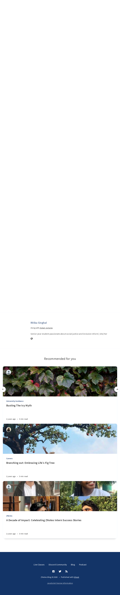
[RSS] (66, 571)
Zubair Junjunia (46, 328)
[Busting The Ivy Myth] (60, 413)
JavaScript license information (60, 583)
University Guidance (14, 401)
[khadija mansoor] (8, 429)
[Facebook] (53, 571)
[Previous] (3, 389)
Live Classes (39, 564)
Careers (9, 458)
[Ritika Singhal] (19, 328)
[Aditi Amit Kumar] (8, 487)
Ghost (76, 577)
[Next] (117, 389)
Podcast (82, 564)
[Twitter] (60, 571)
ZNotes (9, 516)
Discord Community (58, 564)
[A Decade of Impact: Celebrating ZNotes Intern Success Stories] (60, 528)
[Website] (32, 338)
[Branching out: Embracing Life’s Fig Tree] (60, 471)
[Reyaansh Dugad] (8, 372)
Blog (73, 564)
